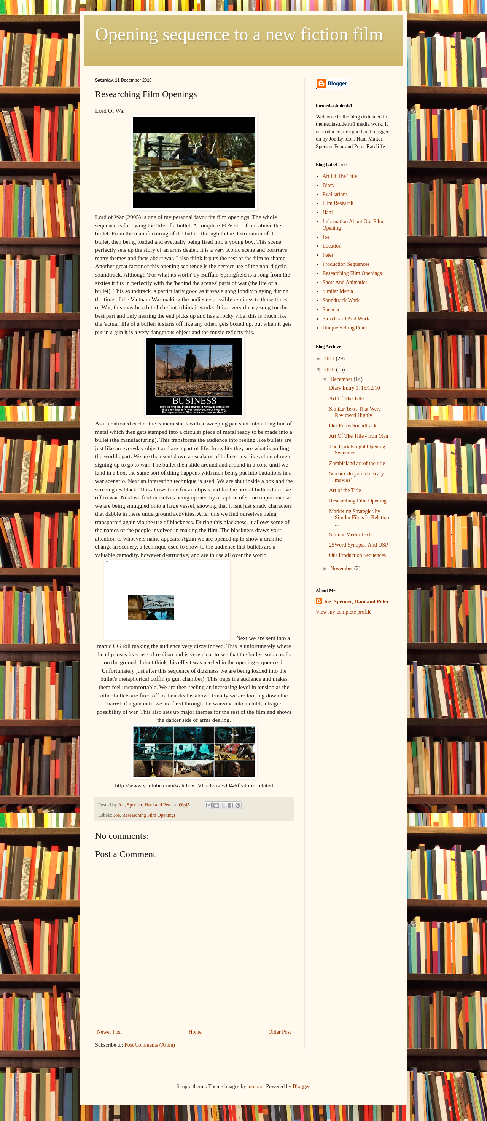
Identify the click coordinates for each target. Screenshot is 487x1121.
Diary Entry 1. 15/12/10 (354, 388)
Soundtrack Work (341, 300)
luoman (255, 1086)
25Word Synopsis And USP (358, 545)
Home (195, 1032)
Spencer (331, 309)
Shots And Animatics (345, 282)
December (341, 379)
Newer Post (109, 1032)
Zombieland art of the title (357, 463)
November (342, 568)
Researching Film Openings (149, 815)
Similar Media (338, 291)
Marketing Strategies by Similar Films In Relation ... (359, 518)
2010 (330, 370)
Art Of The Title (340, 176)
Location (332, 246)
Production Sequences (346, 264)
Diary (329, 185)
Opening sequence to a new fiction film (239, 34)
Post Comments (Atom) (149, 1045)
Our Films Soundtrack (352, 426)
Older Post (280, 1032)
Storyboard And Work (346, 318)
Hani (328, 212)
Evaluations (335, 194)
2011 (330, 358)
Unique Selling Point (345, 328)
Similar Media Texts (350, 534)
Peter (328, 255)
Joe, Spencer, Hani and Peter (356, 601)
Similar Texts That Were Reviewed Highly (355, 412)
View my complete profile (344, 612)
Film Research (338, 203)
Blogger (301, 1086)
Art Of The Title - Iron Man (358, 436)
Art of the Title (345, 490)
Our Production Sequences (357, 555)
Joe (116, 815)
